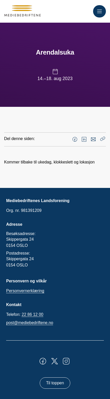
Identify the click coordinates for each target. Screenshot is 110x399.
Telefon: (24, 314)
